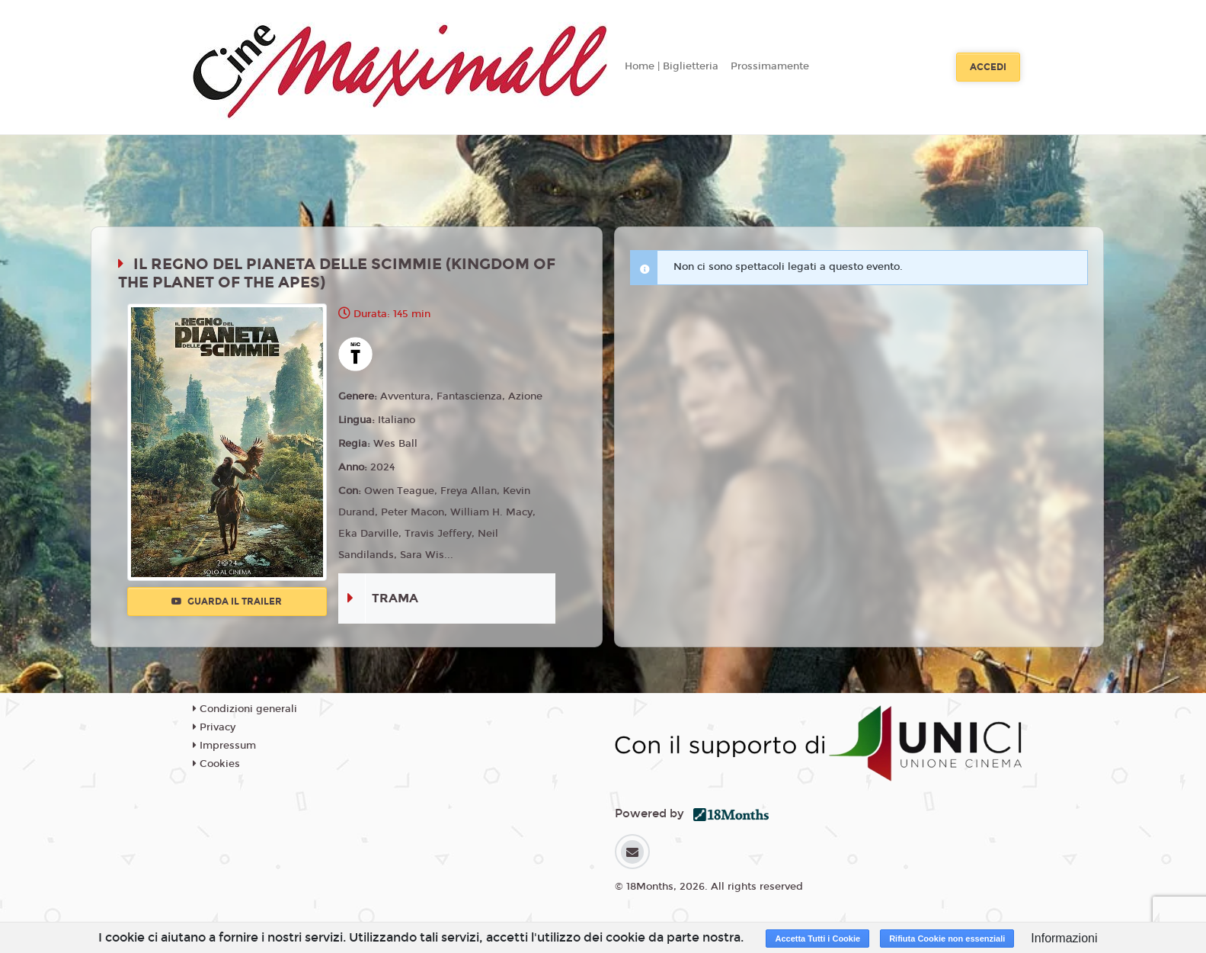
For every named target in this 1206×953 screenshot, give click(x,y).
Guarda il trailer (226, 601)
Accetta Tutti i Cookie (817, 938)
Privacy (214, 727)
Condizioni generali (245, 709)
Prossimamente (770, 66)
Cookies (216, 764)
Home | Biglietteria (671, 66)
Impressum (224, 746)
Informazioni (1064, 938)
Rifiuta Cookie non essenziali (947, 938)
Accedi (988, 67)
